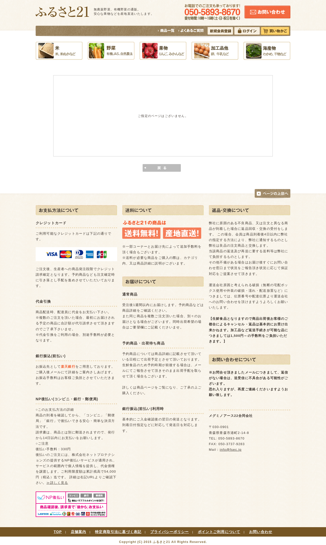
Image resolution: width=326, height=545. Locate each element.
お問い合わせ (260, 532)
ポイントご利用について (219, 532)
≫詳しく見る (57, 483)
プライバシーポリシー (169, 532)
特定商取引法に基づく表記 (118, 532)
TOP (58, 532)
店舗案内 (78, 532)
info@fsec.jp (231, 449)
